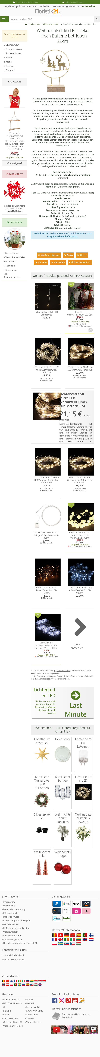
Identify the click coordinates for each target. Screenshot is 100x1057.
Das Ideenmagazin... (12, 276)
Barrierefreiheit (10, 924)
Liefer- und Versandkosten (16, 927)
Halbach (30, 1003)
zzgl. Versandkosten (62, 670)
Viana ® (30, 1018)
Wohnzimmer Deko (14, 257)
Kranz (7, 61)
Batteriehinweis (11, 916)
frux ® (29, 999)
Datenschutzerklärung (14, 909)
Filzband (9, 70)
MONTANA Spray (34, 1010)
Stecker (8, 65)
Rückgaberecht (10, 913)
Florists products (11, 999)
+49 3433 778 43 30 (14, 959)
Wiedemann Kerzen (13, 1025)
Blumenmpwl (11, 44)
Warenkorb (73, 6)
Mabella (7, 1010)
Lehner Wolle (32, 1006)
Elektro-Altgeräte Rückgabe (16, 920)
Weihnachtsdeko (49, 255)
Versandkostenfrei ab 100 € (26, 2)
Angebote (15, 81)
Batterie (42, 262)
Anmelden (89, 6)
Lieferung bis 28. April (75, 2)
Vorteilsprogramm (12, 935)
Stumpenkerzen (13, 48)
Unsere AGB (9, 905)
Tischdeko (9, 265)
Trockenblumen (12, 53)
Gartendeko (10, 269)
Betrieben (59, 262)
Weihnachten (35, 24)
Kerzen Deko (11, 252)
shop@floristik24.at (14, 954)
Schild (8, 57)
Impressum (9, 901)
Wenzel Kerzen (33, 1021)
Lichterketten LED (50, 24)
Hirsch (83, 255)
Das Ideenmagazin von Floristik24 (20, 942)
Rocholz (7, 1014)
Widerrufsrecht (10, 931)
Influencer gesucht (12, 939)
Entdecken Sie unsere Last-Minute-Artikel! (14, 208)
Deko (69, 255)
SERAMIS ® (32, 1014)
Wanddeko (10, 261)
